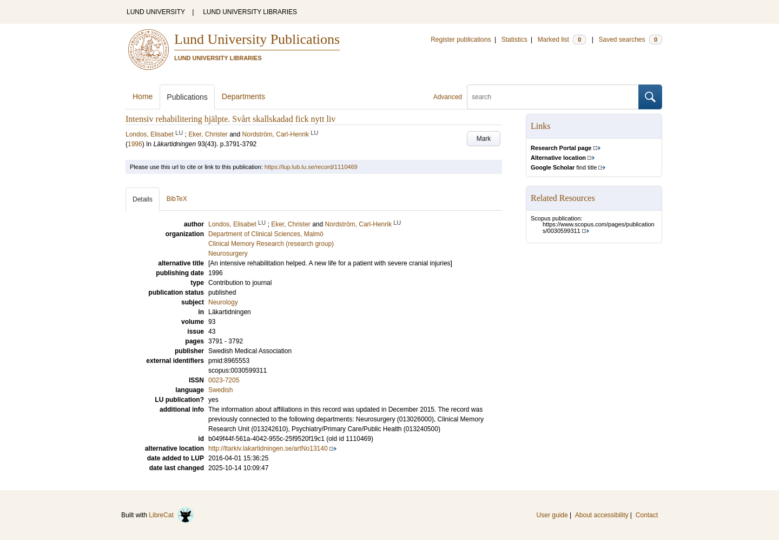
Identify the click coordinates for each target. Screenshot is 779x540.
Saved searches (630, 39)
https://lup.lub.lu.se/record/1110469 (311, 167)
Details (143, 199)
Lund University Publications (257, 39)
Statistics (514, 39)
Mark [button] (484, 138)
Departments (243, 96)
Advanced (447, 97)
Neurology (223, 302)
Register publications (461, 39)
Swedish (220, 390)
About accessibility (602, 515)
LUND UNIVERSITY (156, 12)
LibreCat (171, 515)
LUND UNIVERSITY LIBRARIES (250, 12)
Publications (187, 97)
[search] (553, 96)
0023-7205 (223, 380)
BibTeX (177, 199)
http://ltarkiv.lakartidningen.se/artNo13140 (268, 448)
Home (143, 96)
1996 (135, 144)
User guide (552, 515)
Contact (647, 515)
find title (564, 167)
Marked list (562, 39)
